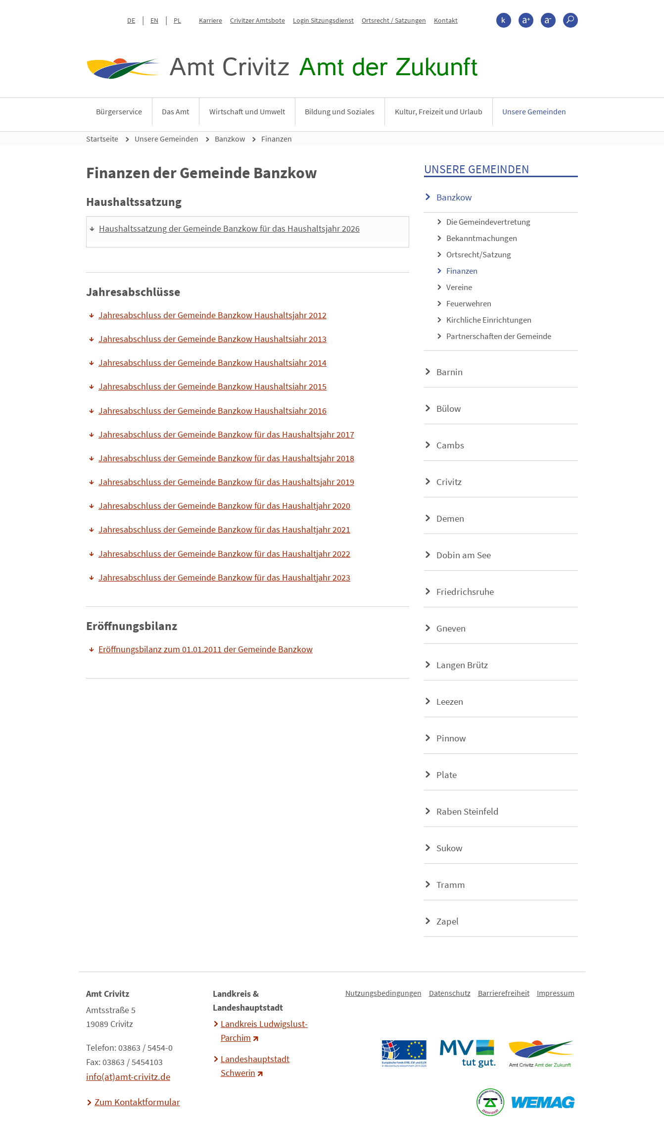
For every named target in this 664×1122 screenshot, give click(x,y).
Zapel (447, 921)
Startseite (102, 139)
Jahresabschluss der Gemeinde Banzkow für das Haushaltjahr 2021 (224, 529)
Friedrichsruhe (465, 591)
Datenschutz (450, 993)
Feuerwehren (468, 303)
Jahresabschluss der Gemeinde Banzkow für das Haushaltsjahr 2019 (226, 482)
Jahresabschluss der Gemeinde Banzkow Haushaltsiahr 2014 (212, 362)
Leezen (449, 701)
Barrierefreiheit (503, 993)
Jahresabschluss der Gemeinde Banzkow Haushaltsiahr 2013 (212, 339)
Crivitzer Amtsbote (257, 20)
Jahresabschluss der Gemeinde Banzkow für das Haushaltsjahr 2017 (226, 434)
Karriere (210, 20)
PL (177, 20)
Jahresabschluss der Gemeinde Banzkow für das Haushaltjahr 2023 (224, 577)
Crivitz (449, 482)
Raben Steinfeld (467, 811)
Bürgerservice (119, 111)
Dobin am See (463, 555)
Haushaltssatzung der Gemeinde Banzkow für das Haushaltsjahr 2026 (229, 228)
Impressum (555, 993)
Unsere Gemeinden (534, 111)
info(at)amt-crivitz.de (128, 1076)
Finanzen (276, 139)
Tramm (450, 884)
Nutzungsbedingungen (383, 993)
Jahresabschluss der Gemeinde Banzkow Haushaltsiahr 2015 (212, 386)
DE (131, 20)
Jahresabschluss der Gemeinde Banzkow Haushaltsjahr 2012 (212, 315)
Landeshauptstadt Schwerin (255, 1066)
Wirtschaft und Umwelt (247, 111)
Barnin (449, 372)
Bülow (448, 408)
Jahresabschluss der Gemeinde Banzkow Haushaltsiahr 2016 (212, 410)
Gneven (451, 628)
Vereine (459, 287)
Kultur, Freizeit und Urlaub (438, 111)
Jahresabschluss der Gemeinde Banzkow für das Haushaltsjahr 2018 (226, 458)
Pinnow (451, 738)
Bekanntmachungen (481, 238)
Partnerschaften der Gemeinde (498, 336)
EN (154, 20)
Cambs (450, 445)
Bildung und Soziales (340, 111)
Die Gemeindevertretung (488, 221)
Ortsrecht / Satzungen (394, 20)
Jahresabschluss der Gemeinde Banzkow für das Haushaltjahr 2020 (224, 505)
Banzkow (230, 139)
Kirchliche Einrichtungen (488, 319)
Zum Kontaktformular (137, 1102)
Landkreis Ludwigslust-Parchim (264, 1031)
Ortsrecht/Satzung (478, 254)
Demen (450, 518)
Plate (446, 775)
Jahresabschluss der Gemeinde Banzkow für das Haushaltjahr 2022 (224, 553)
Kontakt (446, 20)
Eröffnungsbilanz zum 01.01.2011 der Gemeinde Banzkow (205, 649)
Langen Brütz (462, 665)
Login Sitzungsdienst (323, 20)
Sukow (449, 848)
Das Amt (175, 111)
